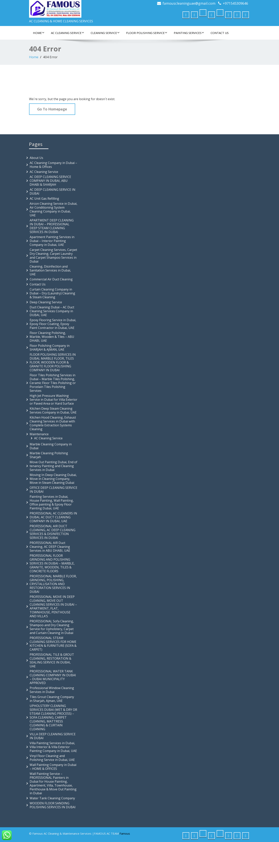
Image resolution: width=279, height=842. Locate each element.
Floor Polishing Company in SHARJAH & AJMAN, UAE (50, 347)
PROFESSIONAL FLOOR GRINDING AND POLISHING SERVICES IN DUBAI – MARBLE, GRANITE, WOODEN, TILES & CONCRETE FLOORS (52, 563)
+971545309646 (235, 3)
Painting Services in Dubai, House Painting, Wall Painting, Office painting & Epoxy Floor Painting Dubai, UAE (52, 502)
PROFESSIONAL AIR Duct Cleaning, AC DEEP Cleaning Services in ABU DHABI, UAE (50, 546)
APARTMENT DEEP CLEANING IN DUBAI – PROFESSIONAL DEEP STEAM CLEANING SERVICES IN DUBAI (52, 226)
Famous (125, 833)
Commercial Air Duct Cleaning (51, 279)
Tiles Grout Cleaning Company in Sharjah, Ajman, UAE (52, 699)
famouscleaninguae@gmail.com (189, 3)
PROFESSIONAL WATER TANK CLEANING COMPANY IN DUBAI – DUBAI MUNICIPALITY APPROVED (53, 677)
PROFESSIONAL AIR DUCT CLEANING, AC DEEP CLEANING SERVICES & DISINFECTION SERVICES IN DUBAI (52, 532)
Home (38, 33)
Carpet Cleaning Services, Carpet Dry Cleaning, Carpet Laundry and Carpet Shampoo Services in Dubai (53, 255)
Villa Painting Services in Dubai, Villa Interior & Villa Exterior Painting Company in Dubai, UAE (53, 747)
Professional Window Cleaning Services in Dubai (52, 690)
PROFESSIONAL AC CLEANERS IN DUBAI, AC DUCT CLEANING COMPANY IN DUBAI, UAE (53, 517)
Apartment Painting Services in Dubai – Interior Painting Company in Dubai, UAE (52, 241)
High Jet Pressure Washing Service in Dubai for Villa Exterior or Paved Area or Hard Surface (53, 399)
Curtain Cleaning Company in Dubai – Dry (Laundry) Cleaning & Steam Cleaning (52, 293)
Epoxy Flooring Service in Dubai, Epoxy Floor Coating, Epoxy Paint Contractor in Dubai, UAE (53, 324)
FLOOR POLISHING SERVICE (146, 33)
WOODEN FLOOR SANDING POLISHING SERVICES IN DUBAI (53, 805)
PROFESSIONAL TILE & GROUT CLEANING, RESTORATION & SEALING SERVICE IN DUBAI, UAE (52, 660)
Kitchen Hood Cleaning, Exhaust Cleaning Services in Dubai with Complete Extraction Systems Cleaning (53, 423)
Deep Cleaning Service (46, 302)
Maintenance (39, 434)
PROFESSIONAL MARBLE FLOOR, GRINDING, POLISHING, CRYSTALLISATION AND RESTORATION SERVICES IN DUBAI (53, 584)
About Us (36, 158)
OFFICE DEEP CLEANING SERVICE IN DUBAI (53, 489)
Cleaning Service (105, 33)
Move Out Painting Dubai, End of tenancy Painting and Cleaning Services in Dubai (53, 466)
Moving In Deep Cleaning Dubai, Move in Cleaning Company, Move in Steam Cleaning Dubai (53, 479)
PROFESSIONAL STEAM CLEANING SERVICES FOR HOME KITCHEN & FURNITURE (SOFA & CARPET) (53, 643)
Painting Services (189, 33)
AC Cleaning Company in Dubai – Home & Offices (53, 165)
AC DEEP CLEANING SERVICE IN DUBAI (52, 191)
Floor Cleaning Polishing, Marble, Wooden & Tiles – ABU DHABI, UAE (52, 337)
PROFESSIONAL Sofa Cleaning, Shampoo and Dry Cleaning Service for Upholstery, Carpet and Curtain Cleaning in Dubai (52, 627)
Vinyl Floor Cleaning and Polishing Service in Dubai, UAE (52, 758)
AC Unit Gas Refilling (44, 198)
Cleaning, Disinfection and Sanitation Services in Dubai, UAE (50, 270)
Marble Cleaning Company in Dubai (51, 446)
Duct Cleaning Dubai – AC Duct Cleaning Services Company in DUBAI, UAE (52, 311)
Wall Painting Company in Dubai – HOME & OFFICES (53, 767)
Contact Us (220, 33)
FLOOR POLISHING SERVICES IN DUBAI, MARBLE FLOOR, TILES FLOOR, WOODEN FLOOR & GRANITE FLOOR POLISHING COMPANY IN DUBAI (53, 362)
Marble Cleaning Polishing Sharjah (49, 455)
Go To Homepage (52, 109)
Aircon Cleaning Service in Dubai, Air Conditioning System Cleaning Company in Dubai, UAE (53, 209)
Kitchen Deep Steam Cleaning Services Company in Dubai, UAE (53, 410)
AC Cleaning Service (67, 33)
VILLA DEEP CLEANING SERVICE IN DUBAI (53, 736)
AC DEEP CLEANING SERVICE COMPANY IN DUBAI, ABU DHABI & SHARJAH (50, 180)
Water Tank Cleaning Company (52, 798)
